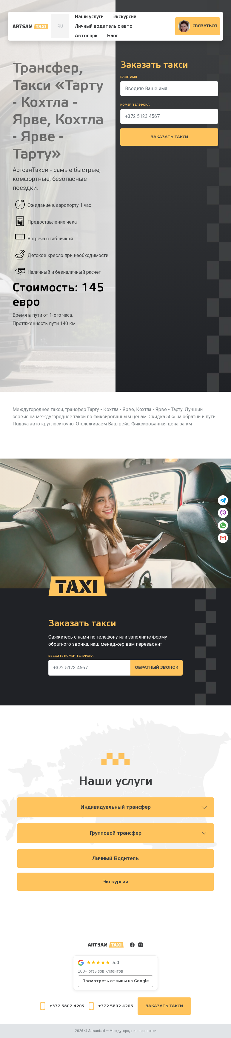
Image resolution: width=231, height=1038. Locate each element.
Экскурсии (124, 16)
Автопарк (86, 36)
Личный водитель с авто (104, 26)
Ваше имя (128, 77)
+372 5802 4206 (111, 1006)
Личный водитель (116, 859)
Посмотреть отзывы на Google (115, 981)
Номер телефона (135, 105)
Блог (112, 36)
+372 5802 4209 (62, 1006)
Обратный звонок (156, 667)
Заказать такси (169, 137)
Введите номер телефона (70, 656)
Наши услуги (89, 16)
